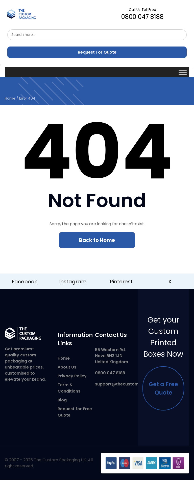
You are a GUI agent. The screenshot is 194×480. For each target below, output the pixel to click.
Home (10, 98)
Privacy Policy (72, 376)
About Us (67, 367)
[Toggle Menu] (183, 72)
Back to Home (97, 240)
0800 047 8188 (142, 14)
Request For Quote (97, 52)
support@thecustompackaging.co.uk (134, 384)
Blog (62, 400)
